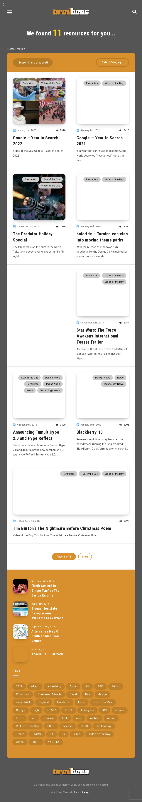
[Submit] (47, 62)
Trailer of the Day (114, 275)
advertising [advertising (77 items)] (54, 686)
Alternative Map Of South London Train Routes (45, 636)
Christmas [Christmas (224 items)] (22, 694)
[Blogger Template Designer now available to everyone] (20, 609)
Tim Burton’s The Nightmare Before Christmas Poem (62, 528)
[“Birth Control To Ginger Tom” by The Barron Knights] (20, 586)
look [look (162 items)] (64, 718)
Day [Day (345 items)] (87, 694)
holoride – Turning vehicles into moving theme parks (102, 236)
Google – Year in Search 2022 (35, 140)
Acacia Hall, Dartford (47, 654)
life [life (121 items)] (34, 718)
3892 (124, 521)
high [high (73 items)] (36, 710)
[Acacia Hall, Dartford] (20, 654)
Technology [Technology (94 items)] (104, 726)
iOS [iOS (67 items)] (104, 710)
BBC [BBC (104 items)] (100, 686)
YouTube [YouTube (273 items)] (53, 742)
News (30, 390)
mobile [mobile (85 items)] (94, 718)
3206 (124, 424)
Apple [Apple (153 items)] (73, 686)
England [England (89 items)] (44, 702)
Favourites (28, 83)
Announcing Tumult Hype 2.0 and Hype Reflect (36, 435)
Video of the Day (50, 83)
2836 (60, 226)
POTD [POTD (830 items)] (51, 726)
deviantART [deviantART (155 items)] (23, 702)
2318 (60, 130)
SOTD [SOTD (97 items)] (84, 726)
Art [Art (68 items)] (87, 686)
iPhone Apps (53, 384)
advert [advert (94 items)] (35, 686)
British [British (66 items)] (116, 686)
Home (11, 48)
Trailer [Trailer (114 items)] (20, 734)
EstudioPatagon (82, 792)
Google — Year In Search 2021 (100, 140)
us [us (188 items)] (63, 734)
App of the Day (29, 377)
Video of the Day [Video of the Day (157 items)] (99, 734)
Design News (52, 377)
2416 (124, 130)
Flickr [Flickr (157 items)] (81, 702)
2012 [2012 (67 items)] (19, 686)
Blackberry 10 (90, 432)
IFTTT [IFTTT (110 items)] (68, 710)
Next (85, 556)
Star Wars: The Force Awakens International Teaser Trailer (98, 336)
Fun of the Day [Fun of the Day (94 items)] (103, 702)
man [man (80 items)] (79, 718)
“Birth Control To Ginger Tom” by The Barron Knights (45, 590)
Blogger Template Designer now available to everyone (47, 613)
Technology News (50, 390)
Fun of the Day (52, 179)
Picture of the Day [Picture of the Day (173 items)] (27, 726)
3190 (124, 226)
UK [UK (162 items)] (51, 734)
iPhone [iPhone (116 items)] (119, 710)
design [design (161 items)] (102, 694)
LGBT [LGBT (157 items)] (19, 718)
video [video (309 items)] (77, 734)
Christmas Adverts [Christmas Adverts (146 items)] (49, 694)
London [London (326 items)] (49, 718)
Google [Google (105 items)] (20, 710)
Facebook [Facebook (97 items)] (63, 702)
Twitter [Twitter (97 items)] (36, 734)
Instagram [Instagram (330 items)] (87, 710)
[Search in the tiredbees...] (33, 62)
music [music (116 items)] (111, 718)
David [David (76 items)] (73, 694)
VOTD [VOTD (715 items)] (36, 742)
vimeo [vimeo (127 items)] (20, 742)
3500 (60, 424)
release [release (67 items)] (67, 726)
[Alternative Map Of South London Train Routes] (20, 631)
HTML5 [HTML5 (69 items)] (52, 710)
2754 (124, 322)
